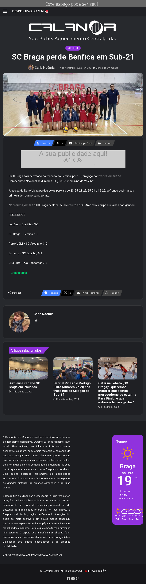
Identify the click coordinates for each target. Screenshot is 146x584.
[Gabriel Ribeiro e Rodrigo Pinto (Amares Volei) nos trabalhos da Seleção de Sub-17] (72, 368)
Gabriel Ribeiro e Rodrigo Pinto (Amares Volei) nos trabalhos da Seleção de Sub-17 (72, 388)
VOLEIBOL (73, 48)
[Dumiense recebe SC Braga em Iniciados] (28, 368)
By (104, 571)
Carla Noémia (45, 67)
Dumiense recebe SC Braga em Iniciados (24, 385)
